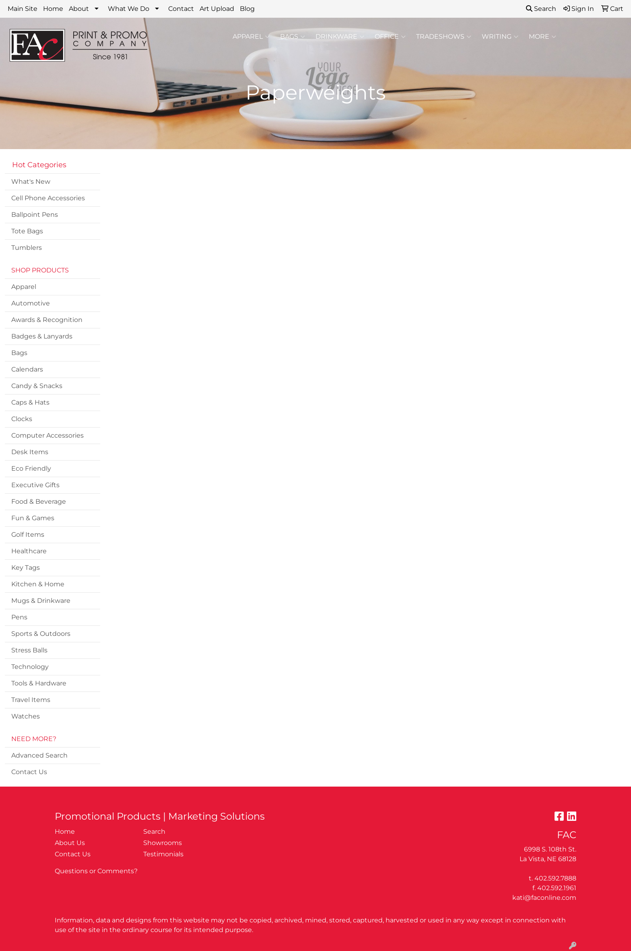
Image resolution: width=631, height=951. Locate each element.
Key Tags (25, 567)
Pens (19, 617)
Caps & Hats (30, 402)
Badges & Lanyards (41, 336)
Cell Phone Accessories (48, 198)
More (542, 37)
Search (541, 8)
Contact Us (29, 772)
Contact (181, 8)
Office (390, 37)
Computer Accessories (47, 435)
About (79, 8)
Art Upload (217, 8)
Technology (30, 667)
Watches (25, 716)
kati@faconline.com (544, 897)
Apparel (251, 37)
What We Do (128, 8)
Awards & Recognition (46, 320)
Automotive (30, 303)
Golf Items (27, 534)
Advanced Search (39, 755)
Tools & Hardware (38, 683)
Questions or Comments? (96, 871)
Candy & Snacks (36, 386)
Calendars (27, 369)
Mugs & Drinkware (40, 600)
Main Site (22, 8)
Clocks (21, 419)
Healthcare (29, 551)
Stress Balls (29, 650)
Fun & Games (32, 518)
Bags (292, 37)
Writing (500, 37)
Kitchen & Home (37, 584)
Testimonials (163, 854)
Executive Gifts (35, 485)
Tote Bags (27, 231)
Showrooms (162, 843)
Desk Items (29, 452)
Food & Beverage (38, 501)
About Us (70, 843)
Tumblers (26, 247)
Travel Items (30, 700)
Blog (247, 8)
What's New (30, 181)
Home (53, 8)
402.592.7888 (555, 878)
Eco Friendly (31, 468)
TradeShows (443, 37)
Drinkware (340, 37)
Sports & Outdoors (40, 633)
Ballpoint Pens (34, 214)
